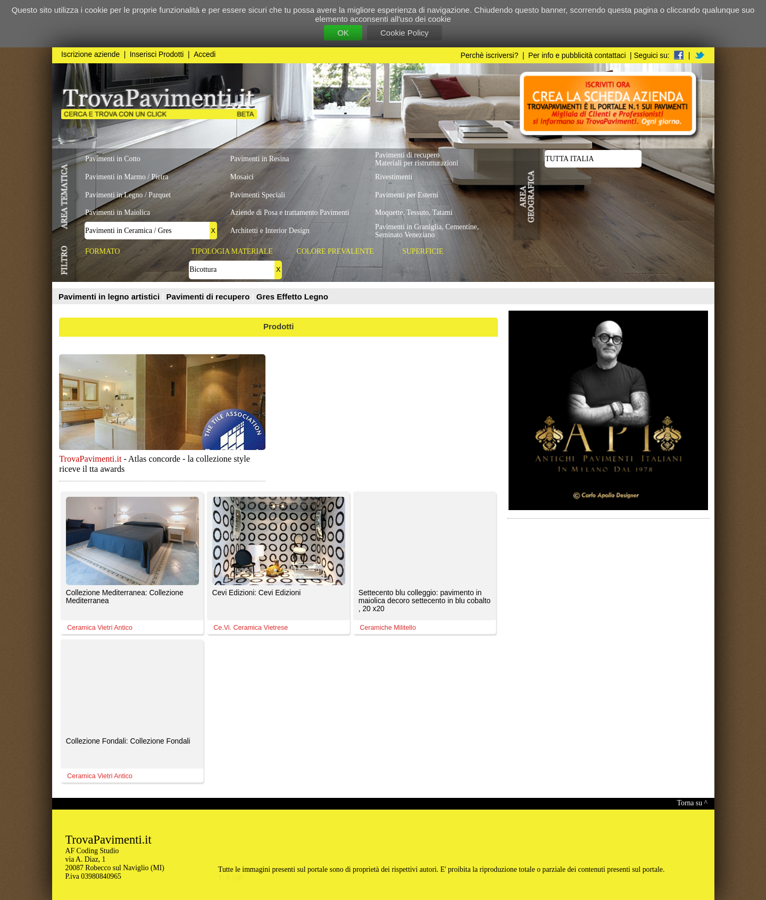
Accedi (204, 55)
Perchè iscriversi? (490, 56)
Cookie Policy (404, 32)
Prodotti (278, 326)
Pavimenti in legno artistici (110, 296)
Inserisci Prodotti (157, 55)
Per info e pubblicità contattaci (577, 56)
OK (343, 32)
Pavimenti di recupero (209, 296)
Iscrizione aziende (90, 55)
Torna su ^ (692, 803)
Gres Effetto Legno (292, 296)
